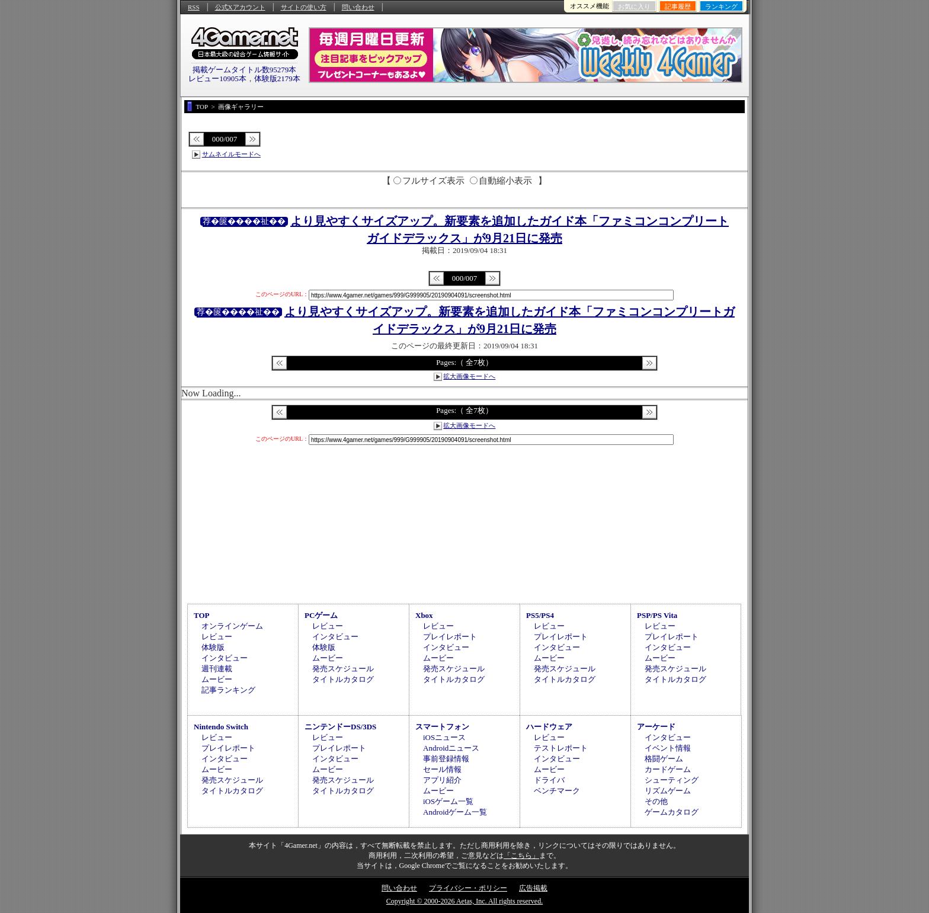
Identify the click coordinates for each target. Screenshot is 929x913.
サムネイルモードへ (231, 154)
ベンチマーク (557, 790)
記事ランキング (228, 689)
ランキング (721, 6)
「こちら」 (521, 855)
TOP (202, 615)
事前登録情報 (446, 758)
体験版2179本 (277, 78)
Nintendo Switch (221, 726)
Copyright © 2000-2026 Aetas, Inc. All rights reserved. (464, 901)
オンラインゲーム (232, 626)
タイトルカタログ (343, 679)
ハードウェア (549, 726)
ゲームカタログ (672, 812)
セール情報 (442, 769)
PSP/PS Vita (657, 615)
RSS (194, 7)
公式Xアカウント (240, 7)
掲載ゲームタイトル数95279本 (245, 69)
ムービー (216, 679)
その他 (656, 801)
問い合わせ (358, 7)
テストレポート (561, 748)
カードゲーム (668, 769)
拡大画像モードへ (469, 376)
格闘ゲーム (664, 758)
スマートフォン (442, 726)
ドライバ (549, 780)
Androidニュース (451, 748)
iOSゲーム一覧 (448, 801)
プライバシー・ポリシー (468, 888)
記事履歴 (678, 6)
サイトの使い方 (303, 7)
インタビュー (224, 657)
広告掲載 (533, 888)
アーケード (656, 726)
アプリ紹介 (442, 780)
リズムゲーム (668, 790)
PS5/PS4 (540, 615)
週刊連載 (216, 668)
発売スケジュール (343, 668)
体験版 (213, 647)
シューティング (672, 780)
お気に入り (634, 6)
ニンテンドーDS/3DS (340, 726)
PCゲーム (321, 615)
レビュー (216, 636)
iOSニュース (444, 737)
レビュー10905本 (217, 78)
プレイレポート (450, 636)
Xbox (424, 615)
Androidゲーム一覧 (455, 812)
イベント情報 (668, 748)
